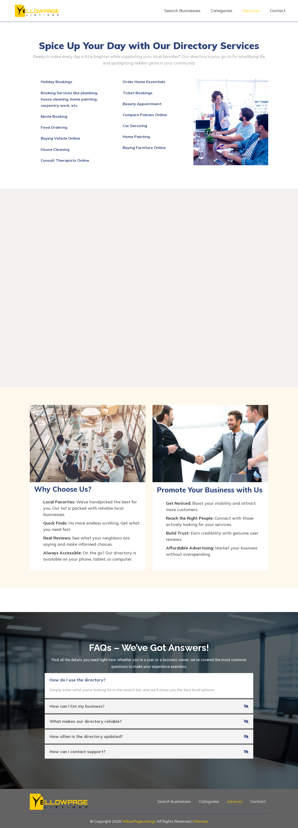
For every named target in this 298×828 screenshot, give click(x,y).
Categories (221, 10)
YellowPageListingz (139, 821)
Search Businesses (182, 10)
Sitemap (200, 821)
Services (251, 10)
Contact (278, 10)
